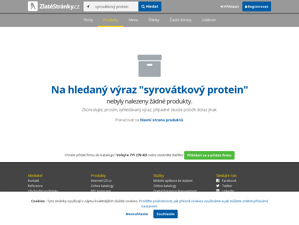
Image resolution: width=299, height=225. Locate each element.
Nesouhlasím (137, 214)
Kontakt (33, 180)
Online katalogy (102, 186)
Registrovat (256, 6)
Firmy (88, 19)
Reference (35, 186)
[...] (115, 6)
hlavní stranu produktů (161, 119)
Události (209, 19)
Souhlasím (165, 214)
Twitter (224, 186)
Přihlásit (230, 6)
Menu (133, 19)
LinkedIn (225, 191)
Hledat (149, 6)
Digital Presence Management (175, 191)
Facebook (226, 180)
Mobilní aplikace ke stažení (172, 180)
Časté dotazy (181, 19)
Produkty (110, 19)
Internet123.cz (101, 180)
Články (153, 19)
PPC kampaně (101, 191)
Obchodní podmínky (43, 191)
